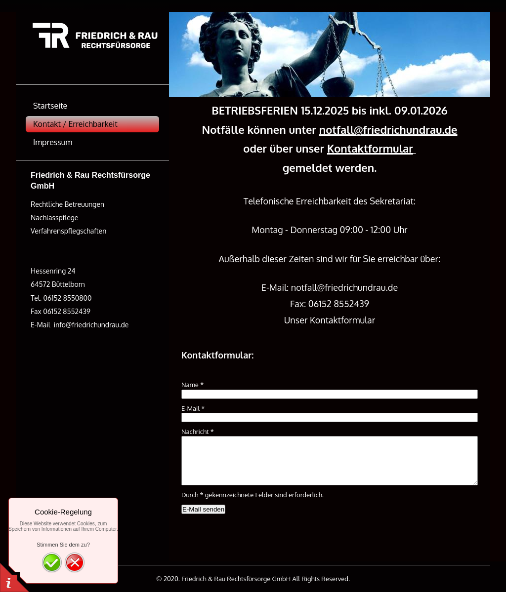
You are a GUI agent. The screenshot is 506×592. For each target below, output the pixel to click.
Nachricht (197, 431)
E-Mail (193, 408)
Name (192, 385)
